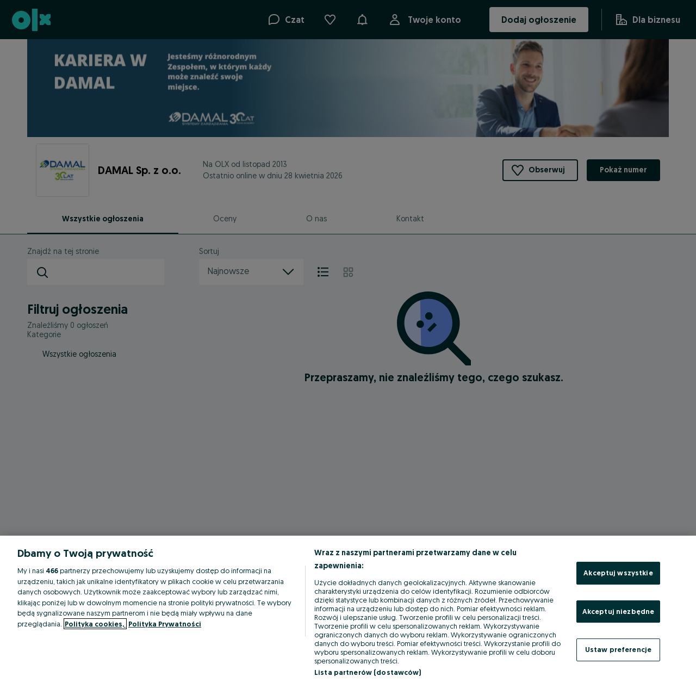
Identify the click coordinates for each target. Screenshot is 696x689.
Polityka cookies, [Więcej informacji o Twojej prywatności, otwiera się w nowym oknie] (95, 623)
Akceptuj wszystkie (617, 572)
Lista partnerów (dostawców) (367, 672)
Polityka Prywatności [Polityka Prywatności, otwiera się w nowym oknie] (164, 623)
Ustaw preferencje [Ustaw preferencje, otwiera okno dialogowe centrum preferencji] (618, 649)
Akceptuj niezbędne (618, 611)
